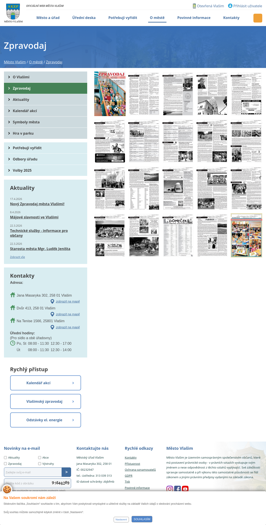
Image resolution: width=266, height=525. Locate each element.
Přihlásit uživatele (247, 6)
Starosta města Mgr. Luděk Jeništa (40, 248)
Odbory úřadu (25, 159)
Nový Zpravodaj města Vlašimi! (37, 203)
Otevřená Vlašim (210, 6)
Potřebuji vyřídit (27, 147)
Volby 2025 (22, 170)
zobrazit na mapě (68, 301)
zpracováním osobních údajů (48, 490)
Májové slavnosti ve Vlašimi (34, 217)
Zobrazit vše (17, 257)
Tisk (127, 482)
